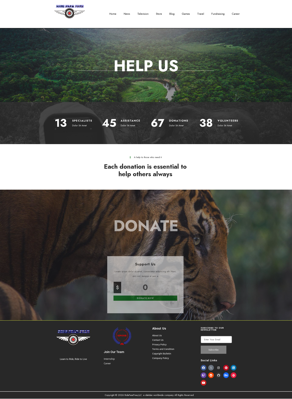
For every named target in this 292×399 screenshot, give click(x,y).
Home (112, 13)
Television (143, 13)
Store (159, 13)
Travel (200, 13)
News (127, 13)
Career (236, 13)
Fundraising (217, 13)
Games (186, 13)
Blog (171, 13)
